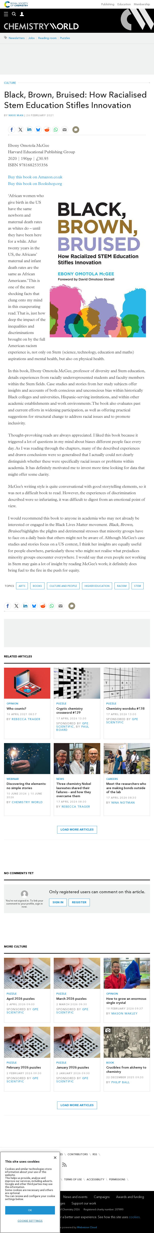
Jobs (31, 38)
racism (122, 585)
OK (30, 1210)
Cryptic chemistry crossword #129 (69, 711)
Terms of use (73, 1179)
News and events (75, 1197)
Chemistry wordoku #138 (125, 708)
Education (124, 4)
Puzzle (61, 703)
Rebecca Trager (26, 719)
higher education (97, 585)
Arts (22, 585)
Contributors (78, 1154)
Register (79, 902)
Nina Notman (123, 802)
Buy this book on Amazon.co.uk (35, 177)
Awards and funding (130, 1197)
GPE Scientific (72, 725)
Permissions (117, 1179)
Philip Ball (120, 1082)
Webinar (13, 778)
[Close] (55, 1157)
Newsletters (17, 38)
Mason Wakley (124, 1013)
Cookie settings (30, 1220)
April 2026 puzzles (20, 999)
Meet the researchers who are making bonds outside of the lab (126, 788)
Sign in (58, 902)
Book (110, 1062)
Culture (10, 83)
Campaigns (102, 1197)
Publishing (107, 4)
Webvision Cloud (87, 1227)
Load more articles (77, 829)
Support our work (84, 1203)
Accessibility (95, 1179)
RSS (95, 1154)
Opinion (12, 703)
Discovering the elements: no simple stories (26, 786)
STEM (137, 585)
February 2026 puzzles (24, 1067)
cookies (134, 1217)
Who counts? (16, 708)
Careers (112, 778)
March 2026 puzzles (71, 999)
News (60, 778)
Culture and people (63, 585)
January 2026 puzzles (72, 1067)
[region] (30, 1192)
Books (37, 585)
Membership (142, 4)
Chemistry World (27, 802)
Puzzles (65, 38)
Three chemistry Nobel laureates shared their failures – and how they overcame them (73, 790)
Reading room (47, 38)
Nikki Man (16, 115)
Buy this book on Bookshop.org (35, 183)
